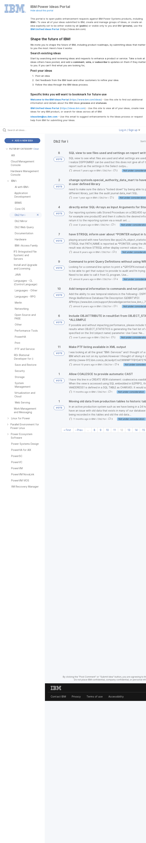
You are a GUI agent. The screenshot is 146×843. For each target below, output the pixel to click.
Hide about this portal (41, 10)
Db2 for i (107, 170)
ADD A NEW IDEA (22, 140)
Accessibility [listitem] (116, 696)
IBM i (98, 170)
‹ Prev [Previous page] (79, 429)
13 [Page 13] (128, 429)
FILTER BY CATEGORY (19, 148)
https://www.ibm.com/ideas (85, 99)
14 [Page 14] (136, 429)
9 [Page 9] (100, 429)
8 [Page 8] (94, 429)
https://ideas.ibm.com (73, 108)
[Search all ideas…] (24, 130)
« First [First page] (67, 429)
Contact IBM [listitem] (58, 696)
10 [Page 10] (107, 429)
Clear (36, 148)
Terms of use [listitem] (94, 696)
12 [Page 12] (121, 429)
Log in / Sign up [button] (129, 129)
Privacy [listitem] (76, 696)
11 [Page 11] (114, 429)
